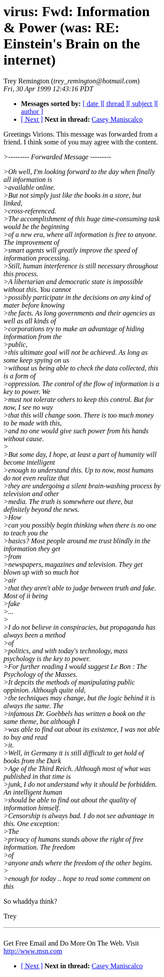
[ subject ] (142, 103)
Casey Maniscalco (117, 119)
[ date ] (92, 103)
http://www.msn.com (32, 951)
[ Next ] (32, 119)
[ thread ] (115, 103)
